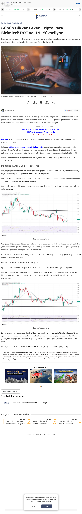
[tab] (40, 386)
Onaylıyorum (46, 506)
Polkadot (4, 139)
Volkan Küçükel (10, 110)
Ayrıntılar (34, 506)
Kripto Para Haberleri (14, 23)
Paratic (3, 23)
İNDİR (78, 4)
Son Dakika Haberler (13, 396)
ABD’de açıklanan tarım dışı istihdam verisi (26, 147)
